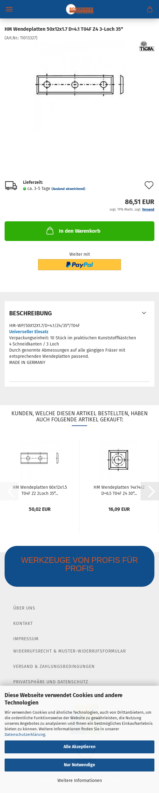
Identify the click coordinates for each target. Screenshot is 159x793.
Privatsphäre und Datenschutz (50, 682)
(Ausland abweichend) (68, 189)
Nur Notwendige (79, 764)
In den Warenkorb (72, 230)
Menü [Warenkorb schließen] (9, 9)
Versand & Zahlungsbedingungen (54, 666)
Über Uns (24, 608)
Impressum (26, 638)
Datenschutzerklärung (25, 734)
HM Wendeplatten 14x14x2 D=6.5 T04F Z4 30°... (119, 490)
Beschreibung (30, 313)
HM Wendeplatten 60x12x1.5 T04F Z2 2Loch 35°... (40, 490)
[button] (150, 491)
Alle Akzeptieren (79, 746)
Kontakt (23, 623)
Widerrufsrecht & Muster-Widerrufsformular (69, 651)
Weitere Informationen (79, 780)
